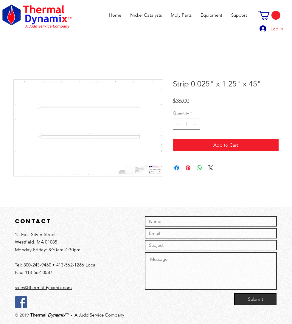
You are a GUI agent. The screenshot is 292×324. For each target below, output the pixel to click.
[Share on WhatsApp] (199, 167)
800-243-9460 (38, 265)
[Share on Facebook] (176, 167)
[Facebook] (21, 302)
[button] (269, 15)
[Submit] (255, 299)
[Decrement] (177, 124)
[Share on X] (210, 167)
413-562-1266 (70, 265)
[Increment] (195, 124)
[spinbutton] (186, 124)
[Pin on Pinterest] (188, 167)
